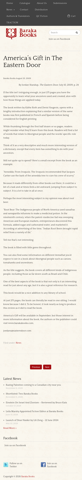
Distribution (41, 9)
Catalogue (25, 3)
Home (9, 3)
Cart (73, 16)
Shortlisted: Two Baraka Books (22, 393)
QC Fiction (42, 16)
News (9, 10)
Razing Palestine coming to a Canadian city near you (33, 385)
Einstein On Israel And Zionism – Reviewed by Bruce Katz (36, 402)
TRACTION (12, 22)
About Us (42, 3)
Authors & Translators (18, 16)
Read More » (10, 428)
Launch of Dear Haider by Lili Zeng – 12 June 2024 (32, 420)
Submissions (60, 3)
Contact (24, 9)
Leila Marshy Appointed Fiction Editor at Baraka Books (34, 411)
